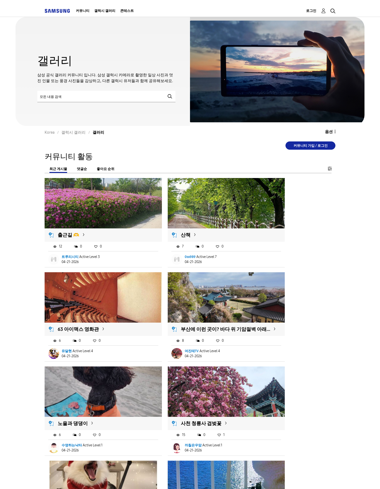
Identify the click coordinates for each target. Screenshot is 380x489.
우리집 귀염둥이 (75, 398)
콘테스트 (127, 11)
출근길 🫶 (68, 225)
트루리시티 (70, 246)
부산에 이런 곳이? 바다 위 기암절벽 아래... (90, 312)
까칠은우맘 (268, 336)
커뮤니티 (82, 11)
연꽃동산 (266, 420)
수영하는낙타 (171, 336)
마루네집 (68, 420)
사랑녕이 (167, 420)
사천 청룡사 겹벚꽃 (276, 308)
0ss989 (166, 246)
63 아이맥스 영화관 (276, 225)
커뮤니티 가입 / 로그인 (310, 146)
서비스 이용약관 (89, 479)
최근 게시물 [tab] (58, 169)
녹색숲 (263, 398)
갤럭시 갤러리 (104, 11)
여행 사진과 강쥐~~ (177, 398)
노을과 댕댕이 (172, 308)
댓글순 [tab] (82, 169)
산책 (161, 225)
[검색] (106, 96)
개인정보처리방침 (179, 479)
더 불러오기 (60, 450)
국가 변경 (238, 479)
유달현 (265, 246)
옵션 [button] (329, 131)
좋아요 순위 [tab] (105, 169)
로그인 (311, 11)
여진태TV (69, 336)
